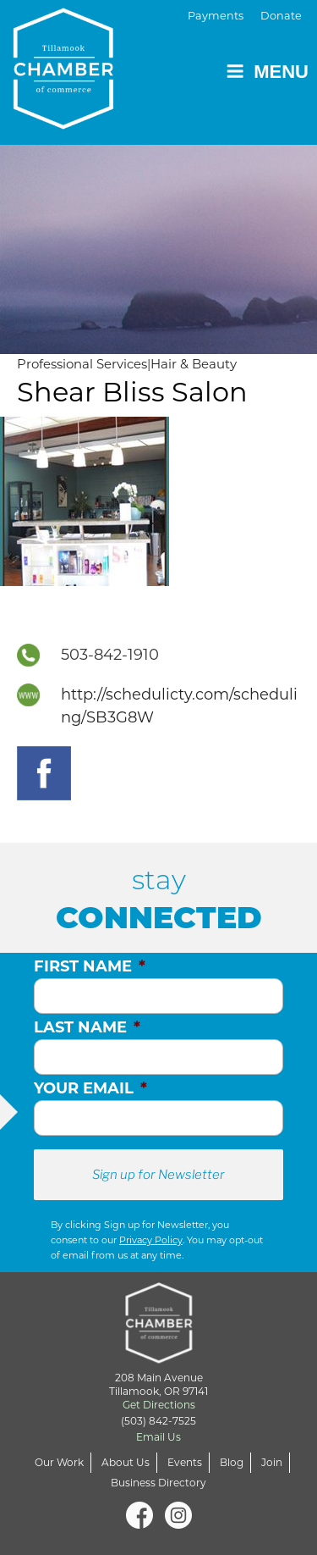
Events (184, 1462)
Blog (231, 1462)
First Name (89, 966)
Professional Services (82, 364)
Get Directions (159, 1404)
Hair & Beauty (193, 364)
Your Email (90, 1088)
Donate (281, 15)
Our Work (59, 1462)
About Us (125, 1462)
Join (271, 1462)
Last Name (87, 1027)
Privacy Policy (151, 1240)
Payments (215, 15)
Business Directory (158, 1482)
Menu (267, 71)
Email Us (158, 1436)
